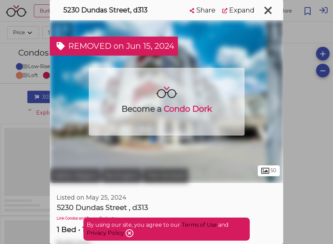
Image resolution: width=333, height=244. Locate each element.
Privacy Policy (106, 233)
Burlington (121, 175)
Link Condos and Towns (77, 218)
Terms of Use (199, 225)
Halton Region (75, 175)
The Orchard (165, 175)
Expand (238, 10)
